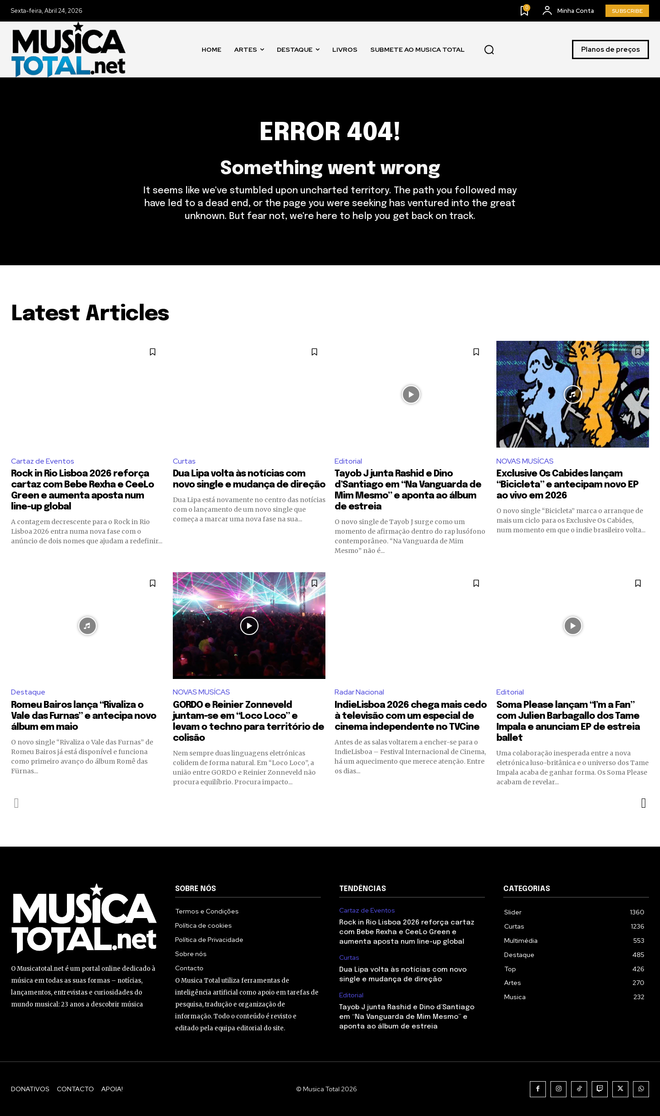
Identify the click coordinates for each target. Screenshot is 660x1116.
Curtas (184, 461)
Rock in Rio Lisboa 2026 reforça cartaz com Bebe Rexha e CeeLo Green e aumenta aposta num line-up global (406, 932)
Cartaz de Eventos (42, 461)
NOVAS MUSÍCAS (525, 461)
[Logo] (68, 49)
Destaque (28, 692)
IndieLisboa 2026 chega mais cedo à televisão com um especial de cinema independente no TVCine (411, 716)
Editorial (348, 461)
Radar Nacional (359, 692)
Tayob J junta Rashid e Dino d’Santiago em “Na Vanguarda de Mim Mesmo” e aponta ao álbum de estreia (406, 1017)
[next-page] (643, 803)
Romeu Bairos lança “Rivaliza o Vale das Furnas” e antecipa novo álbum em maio (83, 716)
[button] (489, 49)
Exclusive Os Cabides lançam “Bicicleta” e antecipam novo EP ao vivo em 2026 (567, 485)
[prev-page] (16, 803)
